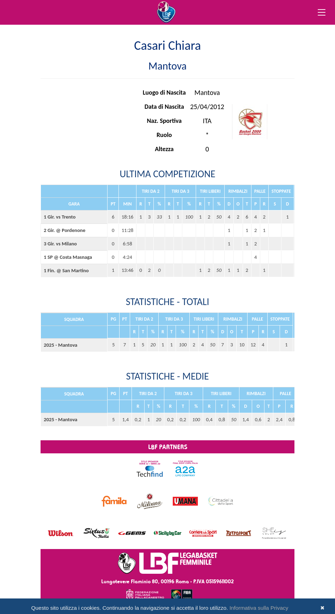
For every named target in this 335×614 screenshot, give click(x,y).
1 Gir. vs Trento (59, 217)
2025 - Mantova (60, 345)
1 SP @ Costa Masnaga (68, 257)
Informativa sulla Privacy (259, 608)
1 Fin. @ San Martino (66, 270)
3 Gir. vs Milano (60, 243)
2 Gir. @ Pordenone (64, 230)
